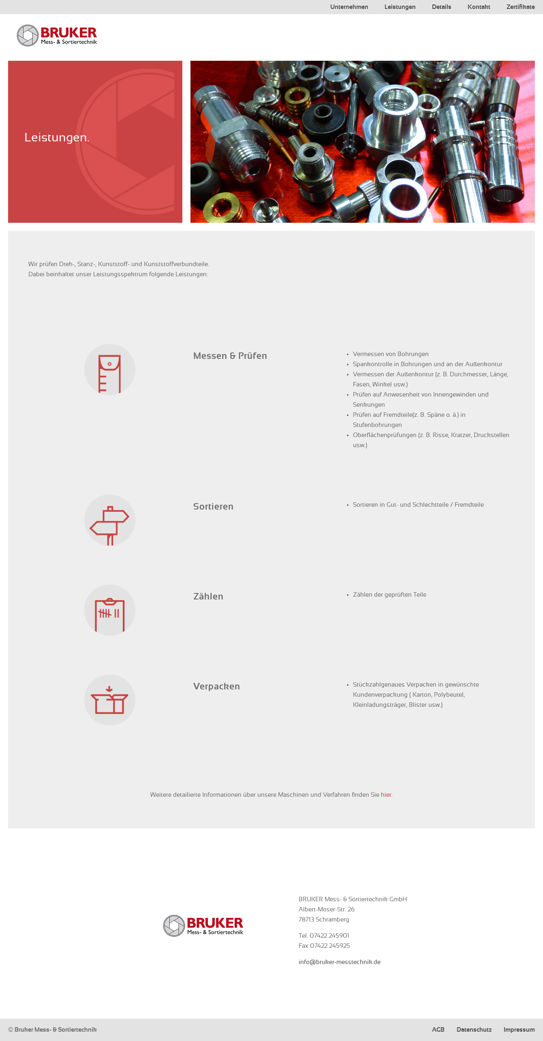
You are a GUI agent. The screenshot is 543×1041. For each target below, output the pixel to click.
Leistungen (400, 7)
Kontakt (479, 7)
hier (386, 795)
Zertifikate (521, 7)
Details (441, 7)
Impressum (519, 1030)
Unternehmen (349, 7)
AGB (438, 1030)
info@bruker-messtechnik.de (340, 962)
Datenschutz (474, 1030)
